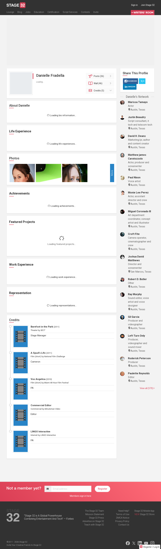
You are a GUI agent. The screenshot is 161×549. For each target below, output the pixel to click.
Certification (53, 12)
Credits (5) (100, 90)
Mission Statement (94, 514)
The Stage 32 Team (94, 511)
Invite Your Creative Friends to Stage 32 (24, 545)
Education (39, 12)
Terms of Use (122, 514)
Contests (85, 12)
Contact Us (123, 524)
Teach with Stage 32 (94, 524)
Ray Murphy (135, 294)
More (112, 173)
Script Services (70, 12)
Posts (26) (100, 76)
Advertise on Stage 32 (93, 521)
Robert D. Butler (137, 279)
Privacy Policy (122, 521)
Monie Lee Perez (138, 192)
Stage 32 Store (147, 514)
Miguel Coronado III (139, 211)
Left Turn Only (136, 335)
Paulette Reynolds (139, 373)
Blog (19, 12)
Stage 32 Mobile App (144, 511)
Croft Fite (134, 234)
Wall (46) (100, 83)
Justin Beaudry (137, 117)
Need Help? (123, 511)
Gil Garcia (133, 316)
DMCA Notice (122, 518)
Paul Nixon (134, 177)
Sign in (134, 5)
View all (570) (147, 388)
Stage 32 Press (96, 518)
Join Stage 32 (148, 5)
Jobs (28, 12)
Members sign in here (80, 496)
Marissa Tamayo (138, 102)
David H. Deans (137, 136)
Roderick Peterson (139, 358)
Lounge (10, 12)
